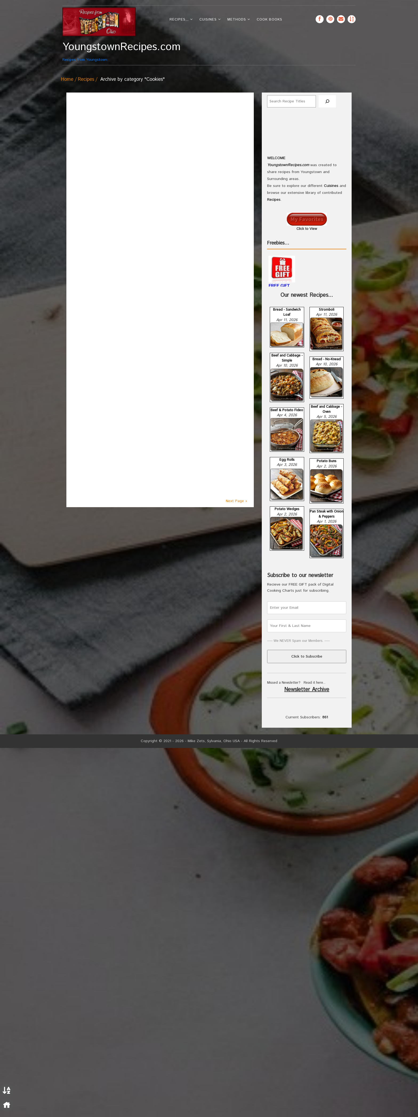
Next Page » (236, 501)
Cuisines (208, 19)
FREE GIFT (279, 655)
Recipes (86, 79)
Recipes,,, (179, 19)
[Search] (327, 101)
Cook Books (269, 19)
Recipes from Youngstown (99, 51)
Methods (236, 19)
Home (67, 79)
